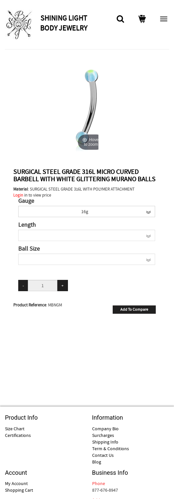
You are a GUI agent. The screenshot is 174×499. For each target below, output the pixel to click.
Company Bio (105, 429)
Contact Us (103, 455)
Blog (96, 462)
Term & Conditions (110, 449)
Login (18, 195)
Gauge (26, 201)
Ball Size (29, 249)
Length (27, 225)
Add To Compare (134, 309)
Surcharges (103, 435)
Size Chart (15, 429)
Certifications (18, 435)
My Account (16, 483)
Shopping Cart (19, 490)
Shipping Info (105, 442)
